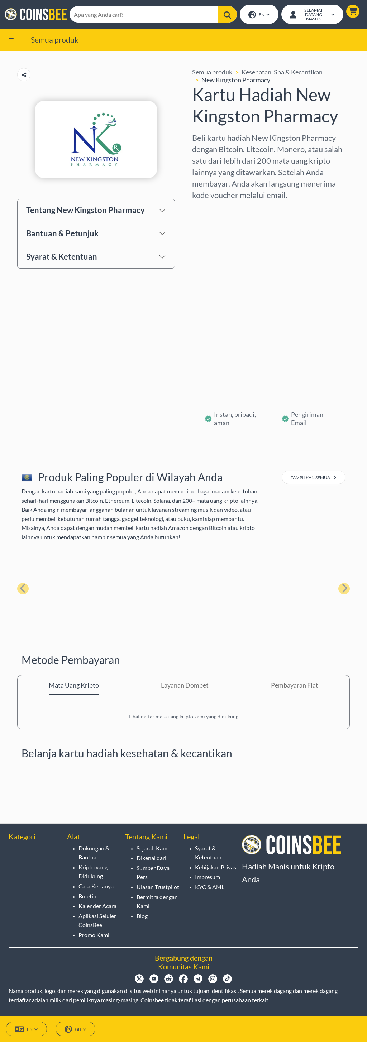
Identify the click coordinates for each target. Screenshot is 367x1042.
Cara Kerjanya (96, 886)
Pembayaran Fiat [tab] (294, 687)
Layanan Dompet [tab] (185, 687)
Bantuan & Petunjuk (62, 235)
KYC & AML (209, 886)
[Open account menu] (311, 15)
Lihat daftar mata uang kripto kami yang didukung (183, 718)
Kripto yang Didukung (93, 872)
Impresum (207, 877)
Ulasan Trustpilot (158, 886)
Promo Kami (93, 934)
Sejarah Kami (153, 848)
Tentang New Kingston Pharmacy (85, 212)
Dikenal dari (151, 858)
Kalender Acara (97, 906)
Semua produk (54, 41)
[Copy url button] (23, 76)
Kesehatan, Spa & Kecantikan (282, 74)
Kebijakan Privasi (216, 867)
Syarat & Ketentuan (61, 258)
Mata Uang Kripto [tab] (74, 687)
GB (75, 1029)
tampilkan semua (314, 479)
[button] (351, 12)
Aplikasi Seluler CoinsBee (97, 920)
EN (259, 16)
